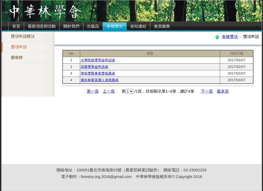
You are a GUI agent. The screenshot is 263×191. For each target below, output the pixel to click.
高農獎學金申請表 (94, 67)
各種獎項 (115, 26)
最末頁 (223, 91)
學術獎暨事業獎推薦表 (98, 73)
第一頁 (93, 91)
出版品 (93, 26)
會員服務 (162, 26)
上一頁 (109, 91)
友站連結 (138, 26)
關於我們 (71, 26)
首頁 (16, 26)
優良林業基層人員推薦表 (100, 80)
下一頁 (207, 91)
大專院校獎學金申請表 (98, 60)
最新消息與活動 (42, 26)
